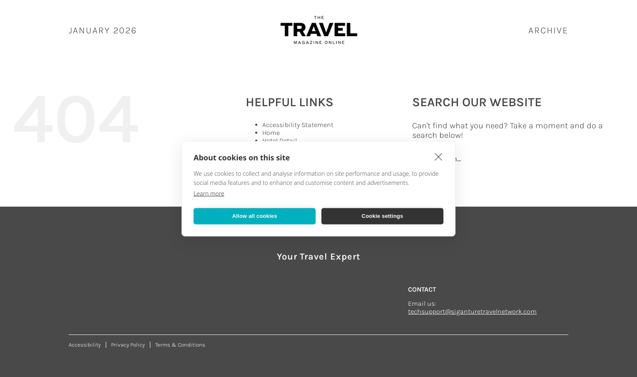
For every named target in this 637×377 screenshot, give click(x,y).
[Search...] (510, 158)
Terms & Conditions (180, 345)
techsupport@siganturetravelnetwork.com (472, 311)
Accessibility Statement (297, 125)
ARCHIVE (548, 30)
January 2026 (103, 30)
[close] (438, 156)
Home (271, 133)
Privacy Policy (128, 345)
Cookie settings (382, 216)
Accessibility (85, 345)
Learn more (209, 193)
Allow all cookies (254, 216)
